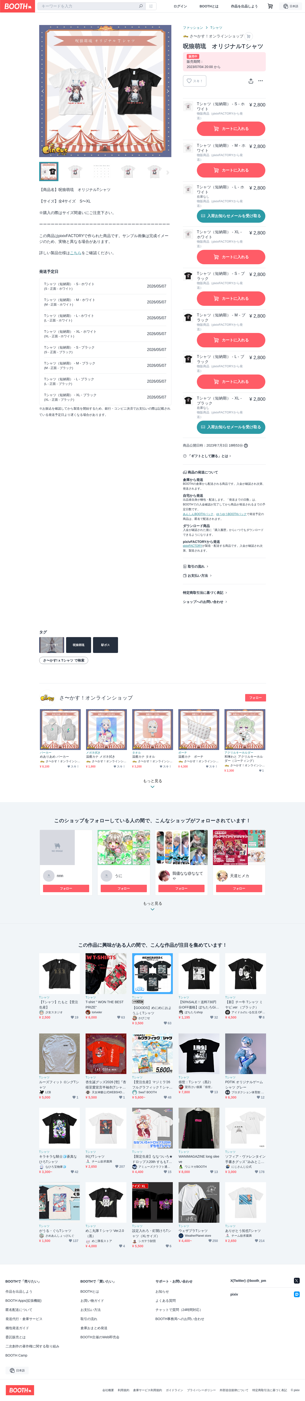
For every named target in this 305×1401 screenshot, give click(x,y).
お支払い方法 (198, 576)
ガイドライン (174, 1390)
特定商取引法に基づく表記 (203, 593)
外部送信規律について (234, 1390)
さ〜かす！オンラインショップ (96, 697)
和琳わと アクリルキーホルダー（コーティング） (243, 758)
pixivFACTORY (192, 545)
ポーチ (182, 752)
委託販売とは (16, 1337)
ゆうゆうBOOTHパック (231, 514)
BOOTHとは (208, 6)
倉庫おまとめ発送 (94, 1328)
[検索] (141, 6)
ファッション (193, 28)
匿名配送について (19, 1310)
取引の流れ (196, 566)
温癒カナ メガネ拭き (100, 756)
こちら (75, 253)
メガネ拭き (93, 752)
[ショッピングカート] (270, 6)
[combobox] (91, 6)
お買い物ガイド (92, 1301)
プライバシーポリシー (201, 1390)
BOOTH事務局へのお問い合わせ (180, 1319)
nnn (60, 876)
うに (118, 876)
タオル (136, 752)
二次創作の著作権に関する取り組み (32, 1346)
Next (167, 91)
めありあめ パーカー (54, 756)
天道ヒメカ (239, 876)
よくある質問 (166, 1301)
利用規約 (123, 1390)
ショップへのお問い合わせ (203, 602)
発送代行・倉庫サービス (24, 1319)
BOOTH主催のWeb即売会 (100, 1337)
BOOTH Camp (16, 1355)
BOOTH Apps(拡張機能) (24, 1301)
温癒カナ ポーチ (191, 756)
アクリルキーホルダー (238, 752)
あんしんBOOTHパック (198, 514)
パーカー (45, 752)
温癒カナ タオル (143, 756)
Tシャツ (216, 28)
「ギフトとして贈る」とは (208, 456)
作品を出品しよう (244, 6)
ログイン (180, 6)
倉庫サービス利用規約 (147, 1390)
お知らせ (162, 1291)
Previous (43, 91)
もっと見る (153, 908)
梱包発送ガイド (17, 1328)
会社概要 (108, 1390)
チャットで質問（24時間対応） (179, 1310)
